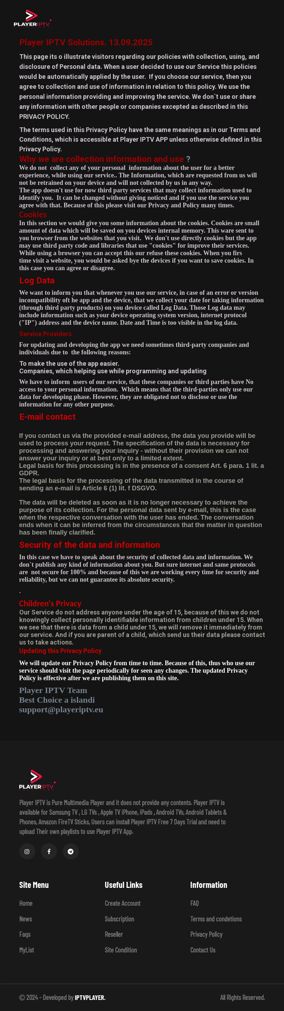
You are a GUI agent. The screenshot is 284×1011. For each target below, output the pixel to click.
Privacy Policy (206, 934)
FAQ (194, 903)
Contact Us (202, 950)
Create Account (122, 903)
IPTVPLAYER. (90, 997)
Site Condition (121, 950)
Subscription (119, 919)
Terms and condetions (216, 919)
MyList (26, 950)
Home (25, 903)
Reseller (114, 934)
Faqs (24, 934)
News (25, 919)
